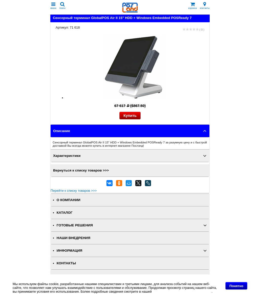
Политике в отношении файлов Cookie (182, 291)
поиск (62, 5)
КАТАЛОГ (65, 212)
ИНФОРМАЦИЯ (69, 250)
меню (53, 5)
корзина (192, 5)
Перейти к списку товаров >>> (74, 190)
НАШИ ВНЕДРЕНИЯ (73, 238)
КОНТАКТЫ (66, 263)
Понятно (236, 286)
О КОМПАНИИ (68, 200)
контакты (205, 5)
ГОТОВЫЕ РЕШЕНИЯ (75, 225)
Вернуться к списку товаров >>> (81, 170)
